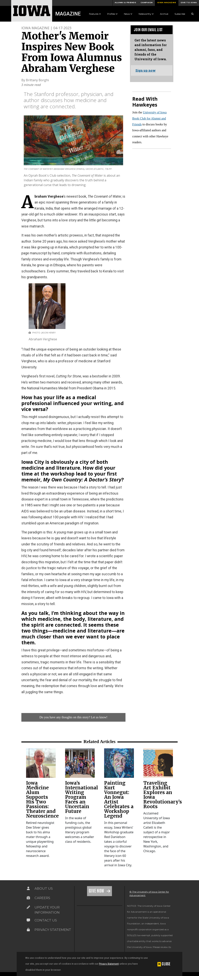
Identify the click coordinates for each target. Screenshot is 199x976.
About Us (44, 888)
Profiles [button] (112, 14)
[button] (164, 964)
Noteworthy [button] (146, 14)
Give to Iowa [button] (189, 2)
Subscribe (179, 14)
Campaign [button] (147, 2)
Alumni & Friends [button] (125, 2)
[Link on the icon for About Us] (28, 888)
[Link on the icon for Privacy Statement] (28, 930)
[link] (41, 763)
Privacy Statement (109, 963)
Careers (42, 898)
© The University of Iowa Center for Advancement (149, 893)
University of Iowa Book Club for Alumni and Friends (149, 118)
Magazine (68, 14)
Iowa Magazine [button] (166, 2)
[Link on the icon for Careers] (28, 898)
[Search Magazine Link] (192, 14)
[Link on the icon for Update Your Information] (28, 907)
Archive (164, 14)
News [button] (128, 14)
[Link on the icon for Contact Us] (28, 920)
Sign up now (145, 70)
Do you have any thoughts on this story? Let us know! (73, 717)
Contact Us (46, 920)
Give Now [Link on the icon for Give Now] (97, 891)
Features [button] (95, 14)
